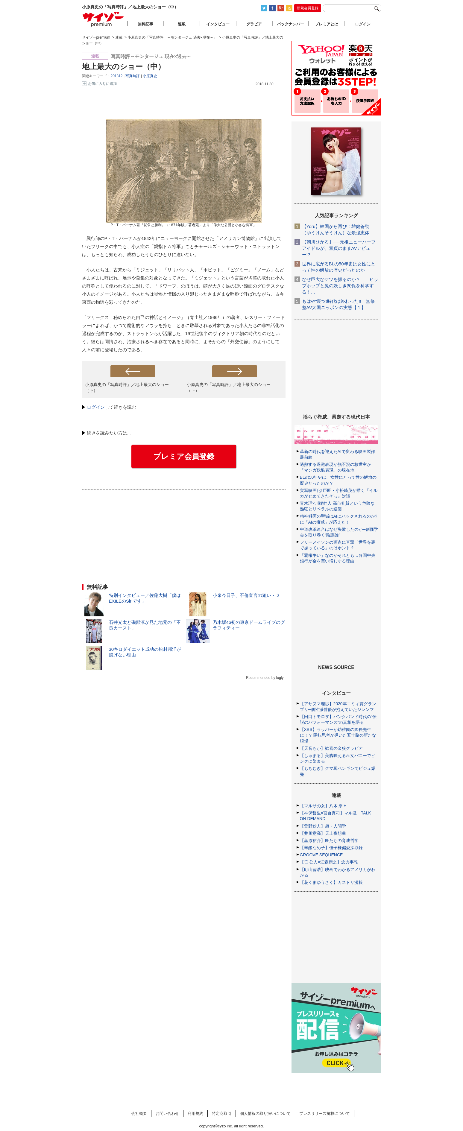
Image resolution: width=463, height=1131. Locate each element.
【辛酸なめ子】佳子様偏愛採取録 (331, 847)
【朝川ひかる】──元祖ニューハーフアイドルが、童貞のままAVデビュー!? (339, 248)
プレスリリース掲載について (324, 1113)
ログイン (96, 407)
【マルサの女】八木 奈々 (323, 805)
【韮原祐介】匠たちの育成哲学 (329, 840)
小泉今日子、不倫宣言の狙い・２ (246, 595)
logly (280, 678)
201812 (117, 76)
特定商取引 (221, 1113)
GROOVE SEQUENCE (321, 854)
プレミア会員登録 (183, 456)
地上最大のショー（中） (123, 66)
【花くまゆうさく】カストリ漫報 (331, 882)
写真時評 (132, 76)
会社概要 (139, 1113)
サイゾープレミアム (103, 19)
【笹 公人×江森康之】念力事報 (329, 862)
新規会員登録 (307, 8)
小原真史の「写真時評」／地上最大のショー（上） (229, 387)
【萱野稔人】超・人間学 (323, 826)
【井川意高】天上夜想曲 (323, 833)
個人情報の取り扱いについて (265, 1113)
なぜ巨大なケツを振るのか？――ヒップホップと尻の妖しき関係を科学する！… (340, 285)
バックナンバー (290, 24)
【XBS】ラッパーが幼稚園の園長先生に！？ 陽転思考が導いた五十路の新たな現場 (338, 735)
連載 (182, 24)
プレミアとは (326, 24)
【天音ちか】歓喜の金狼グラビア (331, 748)
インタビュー (218, 24)
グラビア (254, 24)
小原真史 (150, 76)
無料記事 (145, 24)
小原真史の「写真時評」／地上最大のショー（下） (127, 387)
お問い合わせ (167, 1113)
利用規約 (195, 1113)
